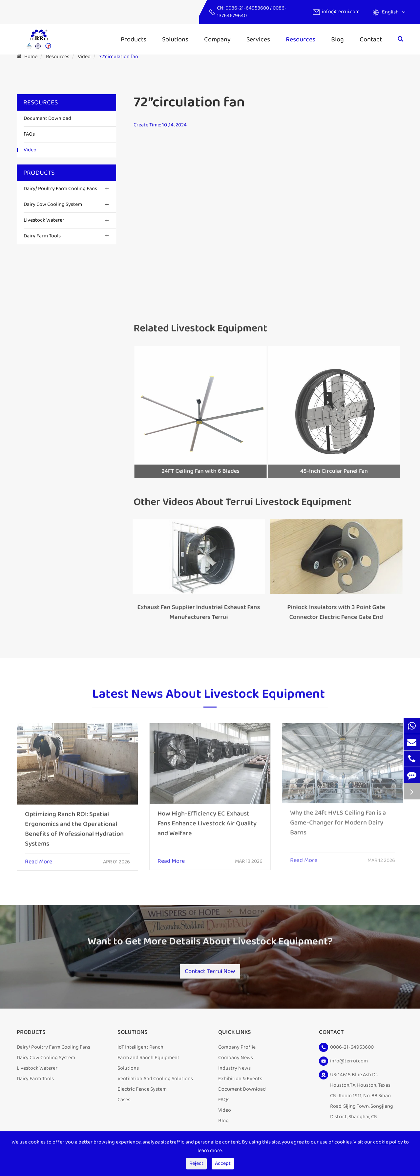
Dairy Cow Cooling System (53, 204)
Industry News (234, 1072)
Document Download (47, 118)
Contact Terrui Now (210, 970)
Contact (371, 39)
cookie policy (388, 1142)
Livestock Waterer (44, 220)
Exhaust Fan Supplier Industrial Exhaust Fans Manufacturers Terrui (193, 612)
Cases (123, 1103)
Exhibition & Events (240, 1082)
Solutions (175, 39)
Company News (235, 1061)
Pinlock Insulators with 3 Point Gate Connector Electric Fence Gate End (331, 612)
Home (30, 57)
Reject (196, 1163)
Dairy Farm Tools (42, 236)
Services (258, 39)
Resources (300, 39)
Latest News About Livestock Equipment (208, 699)
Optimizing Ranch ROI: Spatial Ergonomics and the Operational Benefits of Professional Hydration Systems (74, 824)
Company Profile (237, 1051)
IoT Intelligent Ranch (140, 1051)
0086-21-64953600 (247, 8)
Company (217, 39)
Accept (223, 1163)
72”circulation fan (118, 57)
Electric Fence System (142, 1093)
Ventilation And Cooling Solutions (155, 1082)
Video (84, 57)
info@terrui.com (341, 12)
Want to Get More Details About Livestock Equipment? (210, 946)
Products (133, 39)
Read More (38, 857)
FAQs (29, 134)
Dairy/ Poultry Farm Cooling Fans (60, 189)
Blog (337, 39)
